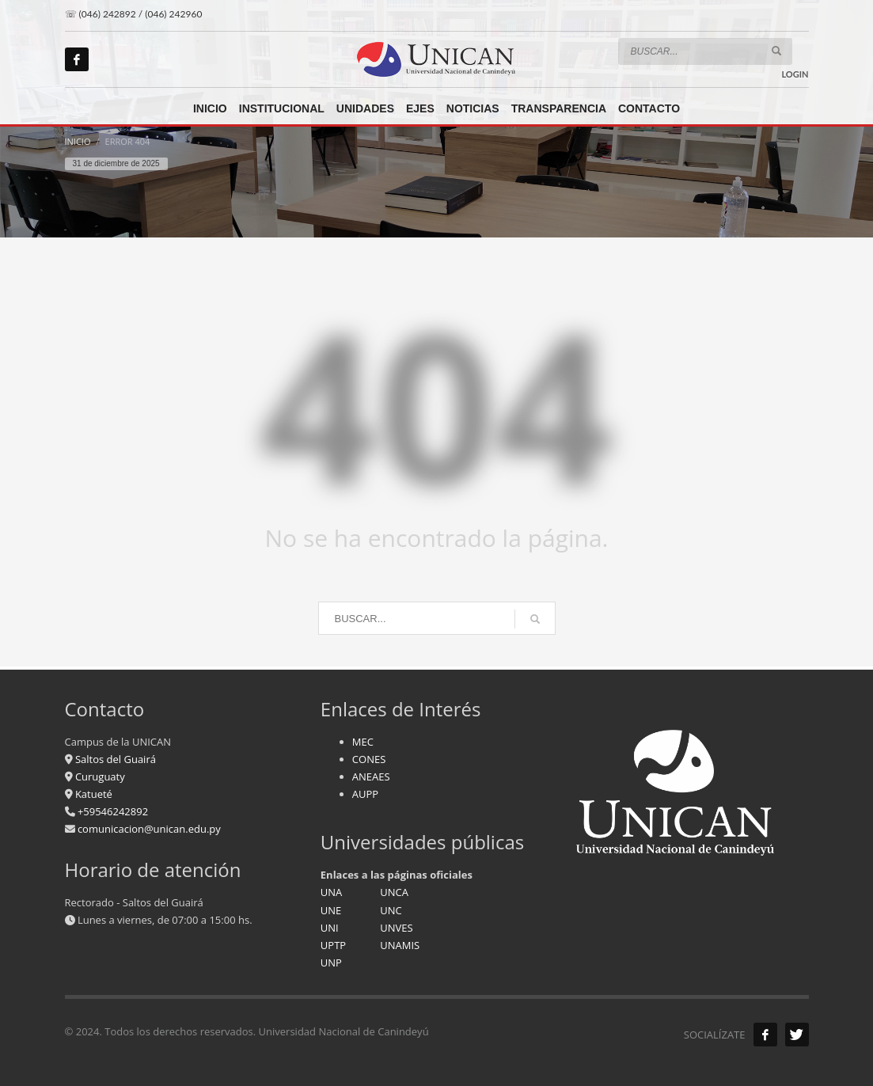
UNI (330, 928)
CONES (368, 759)
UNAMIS (399, 945)
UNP (331, 962)
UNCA (394, 892)
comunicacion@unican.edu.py (149, 829)
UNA (332, 892)
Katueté (92, 794)
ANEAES (371, 776)
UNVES (396, 928)
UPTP (333, 945)
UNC (390, 910)
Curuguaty (99, 776)
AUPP (365, 794)
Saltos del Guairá (115, 759)
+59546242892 (112, 811)
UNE (331, 910)
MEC (363, 742)
